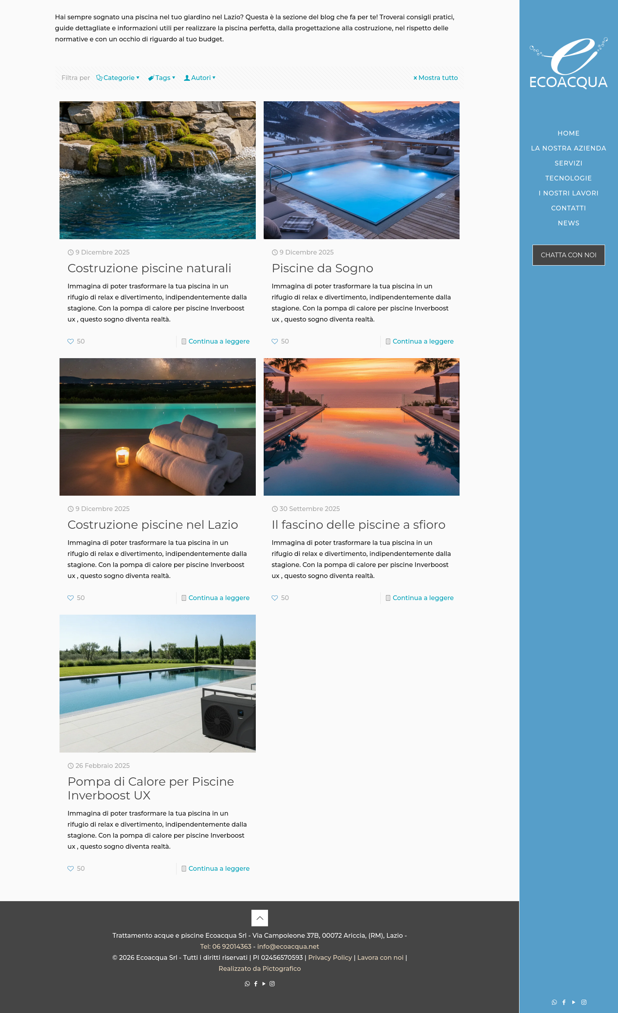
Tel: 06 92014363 (225, 946)
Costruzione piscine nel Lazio (152, 524)
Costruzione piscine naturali (149, 268)
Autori (200, 78)
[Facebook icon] (564, 1002)
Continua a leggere (219, 341)
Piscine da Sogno (322, 268)
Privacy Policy (330, 957)
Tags (162, 78)
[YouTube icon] (574, 1002)
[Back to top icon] (259, 918)
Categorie (118, 78)
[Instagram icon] (584, 1002)
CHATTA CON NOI (569, 255)
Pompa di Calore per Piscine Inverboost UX (150, 788)
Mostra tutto (435, 78)
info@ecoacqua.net (288, 946)
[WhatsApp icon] (554, 1002)
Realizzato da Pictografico (260, 968)
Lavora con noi (380, 957)
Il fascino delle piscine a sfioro (358, 524)
